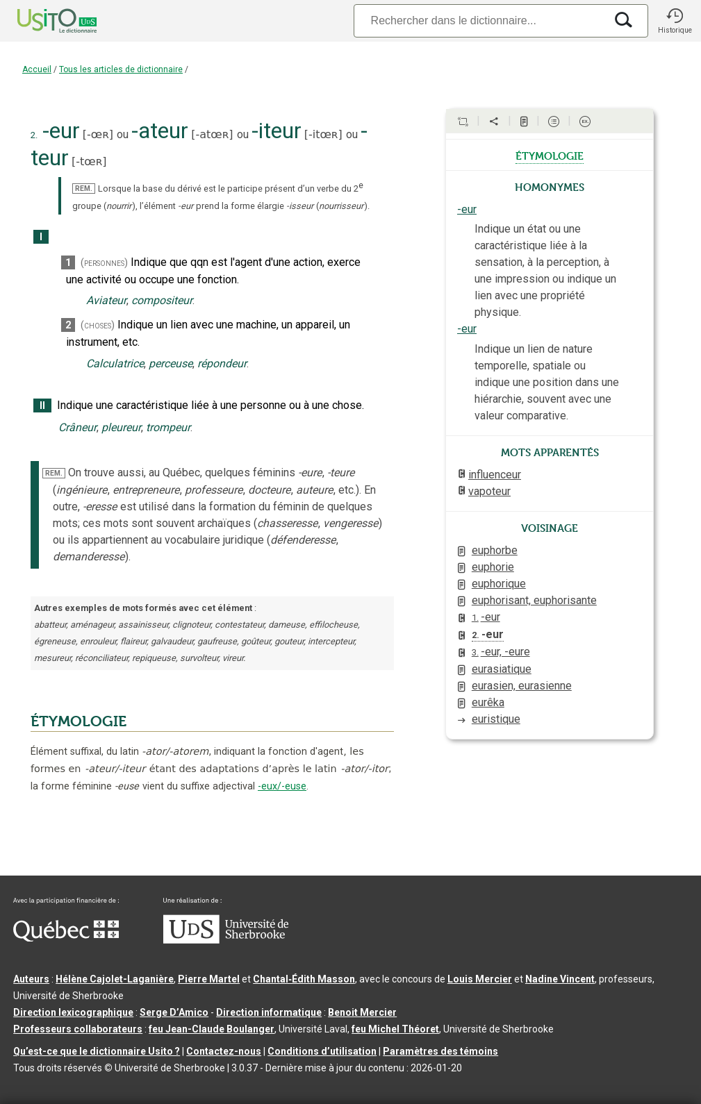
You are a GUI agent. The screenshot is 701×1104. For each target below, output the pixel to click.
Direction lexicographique (73, 1012)
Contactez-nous (223, 1051)
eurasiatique (501, 669)
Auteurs (31, 979)
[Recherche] (479, 20)
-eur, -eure (501, 651)
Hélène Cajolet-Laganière (115, 979)
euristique (496, 719)
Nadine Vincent (560, 979)
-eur (467, 209)
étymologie (550, 155)
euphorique (499, 583)
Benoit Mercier (362, 1012)
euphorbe (495, 550)
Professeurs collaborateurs (77, 1029)
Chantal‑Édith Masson (304, 979)
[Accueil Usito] (41, 21)
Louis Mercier (479, 979)
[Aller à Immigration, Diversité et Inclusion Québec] (66, 938)
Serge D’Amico (174, 1012)
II (42, 406)
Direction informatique (269, 1012)
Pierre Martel (209, 979)
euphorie (493, 567)
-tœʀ (89, 161)
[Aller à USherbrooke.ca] (225, 940)
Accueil (36, 69)
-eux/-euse (282, 786)
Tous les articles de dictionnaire (121, 69)
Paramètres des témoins (440, 1051)
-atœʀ (212, 134)
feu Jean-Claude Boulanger (211, 1029)
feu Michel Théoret (395, 1029)
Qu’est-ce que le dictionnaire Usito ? (96, 1051)
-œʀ (98, 134)
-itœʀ (323, 134)
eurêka (488, 702)
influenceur (494, 474)
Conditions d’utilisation (322, 1051)
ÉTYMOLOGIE (78, 721)
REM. (83, 188)
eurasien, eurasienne (522, 685)
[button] (674, 21)
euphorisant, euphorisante (534, 600)
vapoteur (489, 491)
